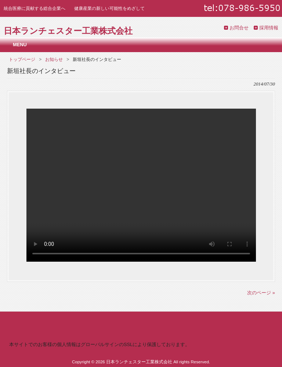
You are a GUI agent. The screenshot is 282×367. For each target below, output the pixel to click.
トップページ (22, 59)
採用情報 (268, 27)
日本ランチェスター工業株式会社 (68, 31)
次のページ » (261, 292)
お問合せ (239, 27)
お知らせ (54, 59)
